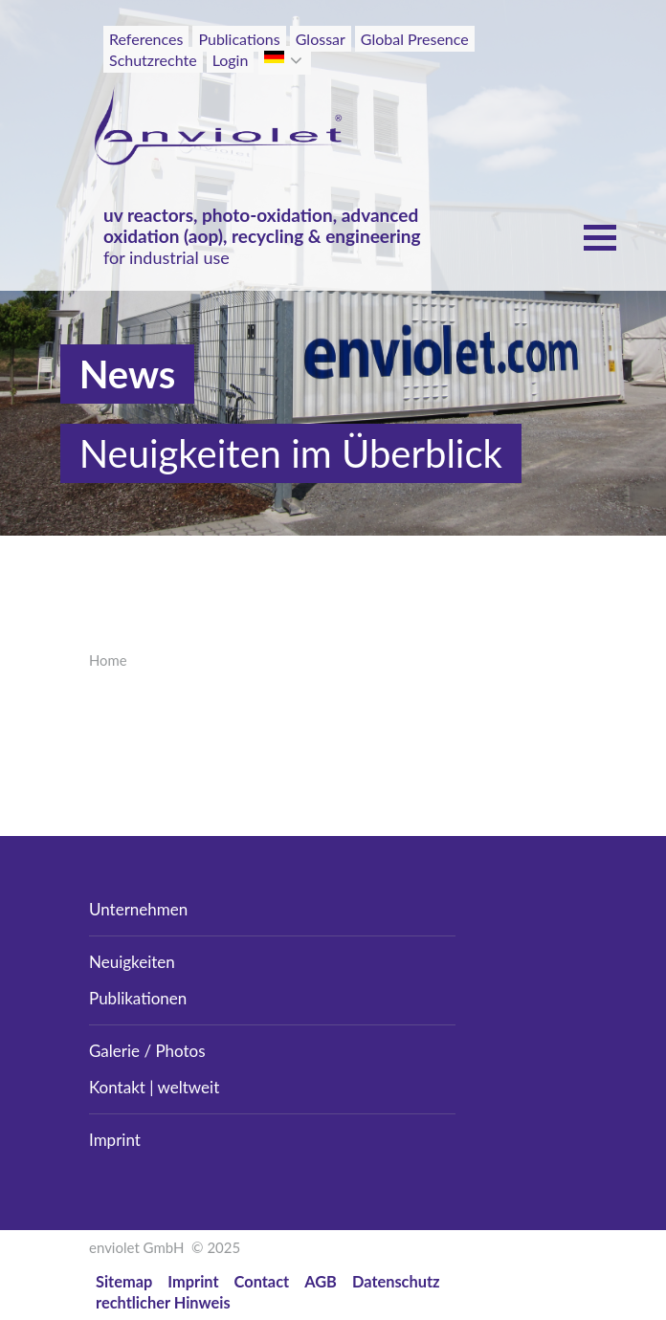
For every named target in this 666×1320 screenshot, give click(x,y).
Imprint (115, 1140)
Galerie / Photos (147, 1051)
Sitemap (124, 1281)
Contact (262, 1281)
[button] (298, 60)
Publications (238, 39)
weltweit (189, 1087)
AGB (320, 1281)
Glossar (320, 39)
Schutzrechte (153, 60)
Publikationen (138, 998)
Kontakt (117, 1087)
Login (230, 60)
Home (108, 660)
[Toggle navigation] (535, 74)
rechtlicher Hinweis (163, 1302)
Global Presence (415, 39)
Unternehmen (138, 909)
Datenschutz (396, 1281)
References (146, 39)
